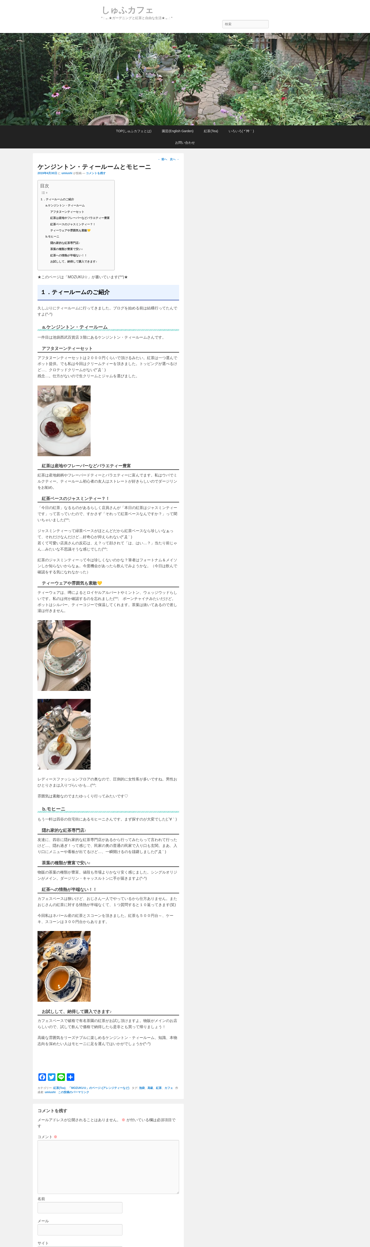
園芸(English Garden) (177, 131)
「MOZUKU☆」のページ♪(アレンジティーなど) (98, 1088)
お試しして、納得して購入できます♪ (73, 261)
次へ (174, 159)
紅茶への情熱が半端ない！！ (68, 255)
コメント (47, 1137)
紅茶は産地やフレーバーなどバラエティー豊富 (80, 218)
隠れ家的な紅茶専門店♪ (65, 243)
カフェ (168, 1088)
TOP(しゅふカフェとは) (133, 131)
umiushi (66, 173)
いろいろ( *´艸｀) (241, 131)
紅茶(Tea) (211, 131)
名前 (41, 1199)
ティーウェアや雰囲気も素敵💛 (70, 230)
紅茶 (159, 1088)
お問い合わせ (185, 142)
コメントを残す (96, 173)
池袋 (142, 1088)
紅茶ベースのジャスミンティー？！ (73, 224)
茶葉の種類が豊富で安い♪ (66, 249)
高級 (150, 1088)
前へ (162, 159)
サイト (43, 1243)
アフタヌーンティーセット (67, 211)
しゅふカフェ (127, 10)
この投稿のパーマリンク (73, 1092)
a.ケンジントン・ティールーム (65, 205)
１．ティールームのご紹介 (57, 199)
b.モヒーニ (52, 236)
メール (43, 1221)
